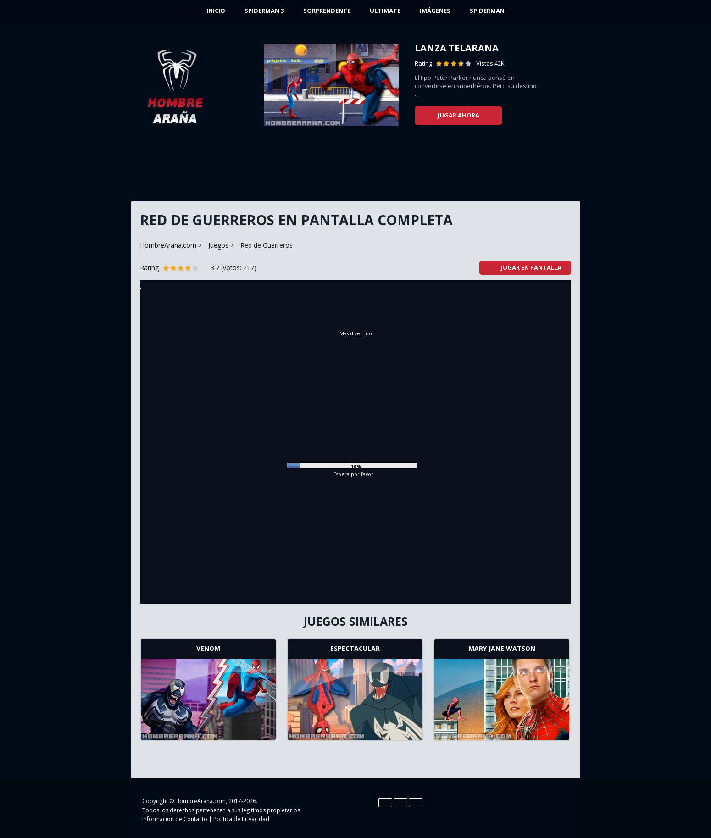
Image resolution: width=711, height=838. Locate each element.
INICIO (215, 10)
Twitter (524, 808)
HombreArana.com (168, 245)
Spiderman (487, 10)
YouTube (542, 808)
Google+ (561, 808)
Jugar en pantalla (525, 267)
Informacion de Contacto (174, 819)
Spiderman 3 (264, 10)
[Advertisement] (355, 167)
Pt (415, 802)
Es (400, 802)
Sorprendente (326, 10)
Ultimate (385, 10)
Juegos (218, 245)
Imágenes (435, 10)
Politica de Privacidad (241, 819)
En (385, 802)
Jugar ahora (458, 115)
